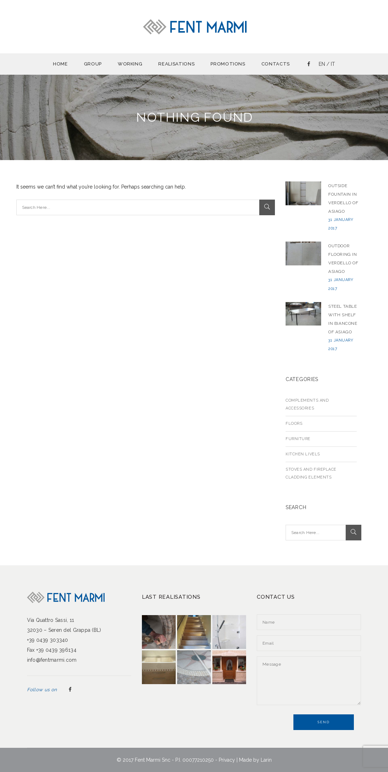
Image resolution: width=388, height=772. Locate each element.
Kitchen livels (303, 454)
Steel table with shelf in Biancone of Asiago (342, 319)
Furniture (298, 439)
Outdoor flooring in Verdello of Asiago (343, 258)
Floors (294, 423)
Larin (266, 760)
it (333, 64)
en (322, 64)
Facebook (70, 690)
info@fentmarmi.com (52, 660)
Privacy (227, 760)
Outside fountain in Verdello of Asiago (343, 198)
